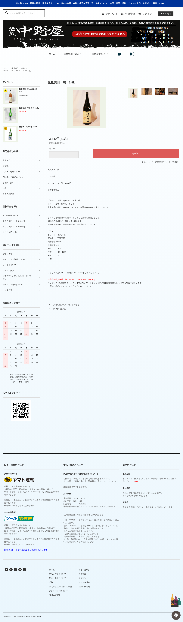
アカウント (112, 13)
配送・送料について (57, 578)
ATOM (57, 595)
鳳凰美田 (15, 68)
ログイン (147, 13)
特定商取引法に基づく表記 (166, 162)
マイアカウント (85, 570)
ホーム (52, 54)
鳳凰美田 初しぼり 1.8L (29, 108)
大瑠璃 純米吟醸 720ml (28, 127)
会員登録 (130, 13)
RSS (51, 595)
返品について (147, 162)
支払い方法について (57, 574)
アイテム (165, 14)
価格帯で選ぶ (100, 54)
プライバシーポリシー (58, 591)
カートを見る (84, 582)
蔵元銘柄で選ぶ (73, 54)
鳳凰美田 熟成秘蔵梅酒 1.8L (29, 90)
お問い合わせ (84, 586)
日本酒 (24, 68)
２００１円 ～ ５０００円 (21, 71)
